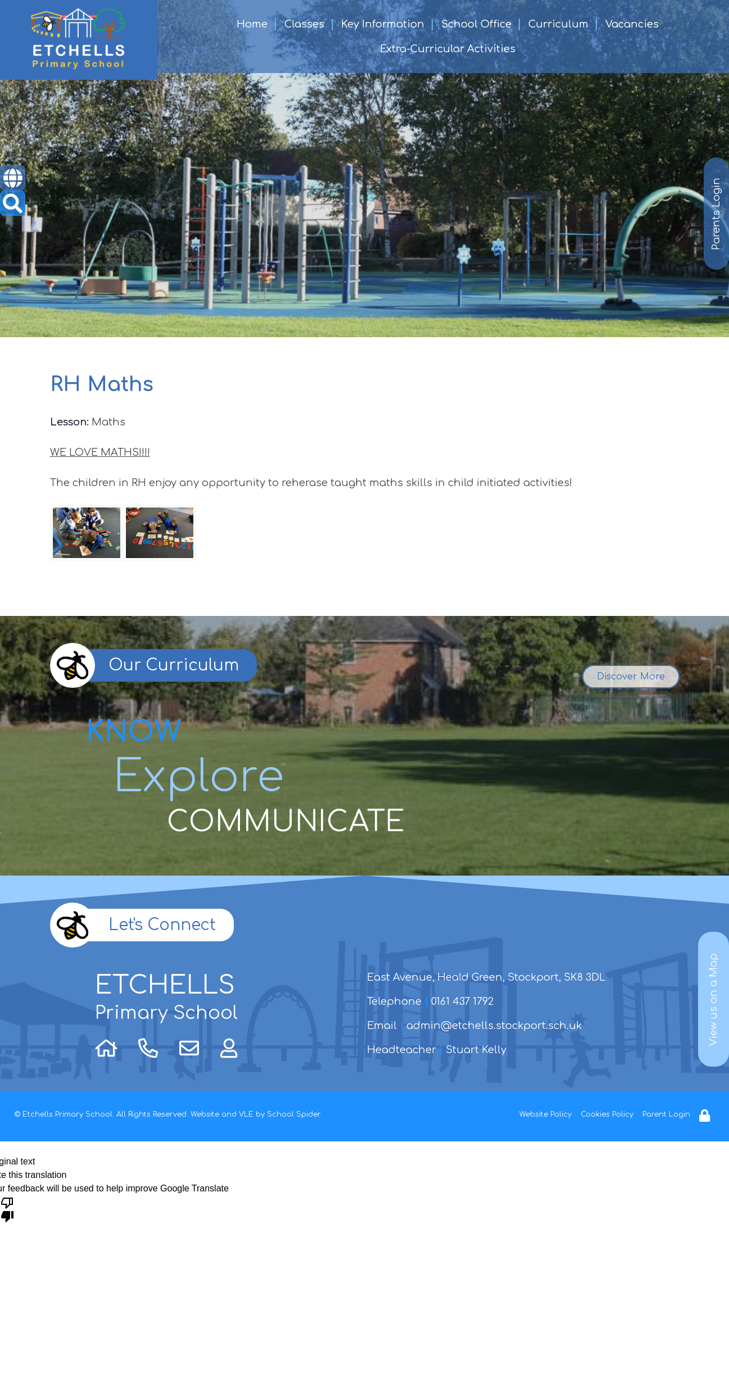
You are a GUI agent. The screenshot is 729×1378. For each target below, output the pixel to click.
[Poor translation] (7, 1208)
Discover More (631, 677)
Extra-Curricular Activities (447, 49)
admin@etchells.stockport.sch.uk (494, 1025)
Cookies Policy (607, 1114)
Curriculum (558, 24)
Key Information (382, 24)
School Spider (294, 1114)
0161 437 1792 (462, 1001)
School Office (476, 24)
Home (252, 24)
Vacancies (632, 24)
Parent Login (666, 1114)
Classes (304, 24)
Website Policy (545, 1114)
